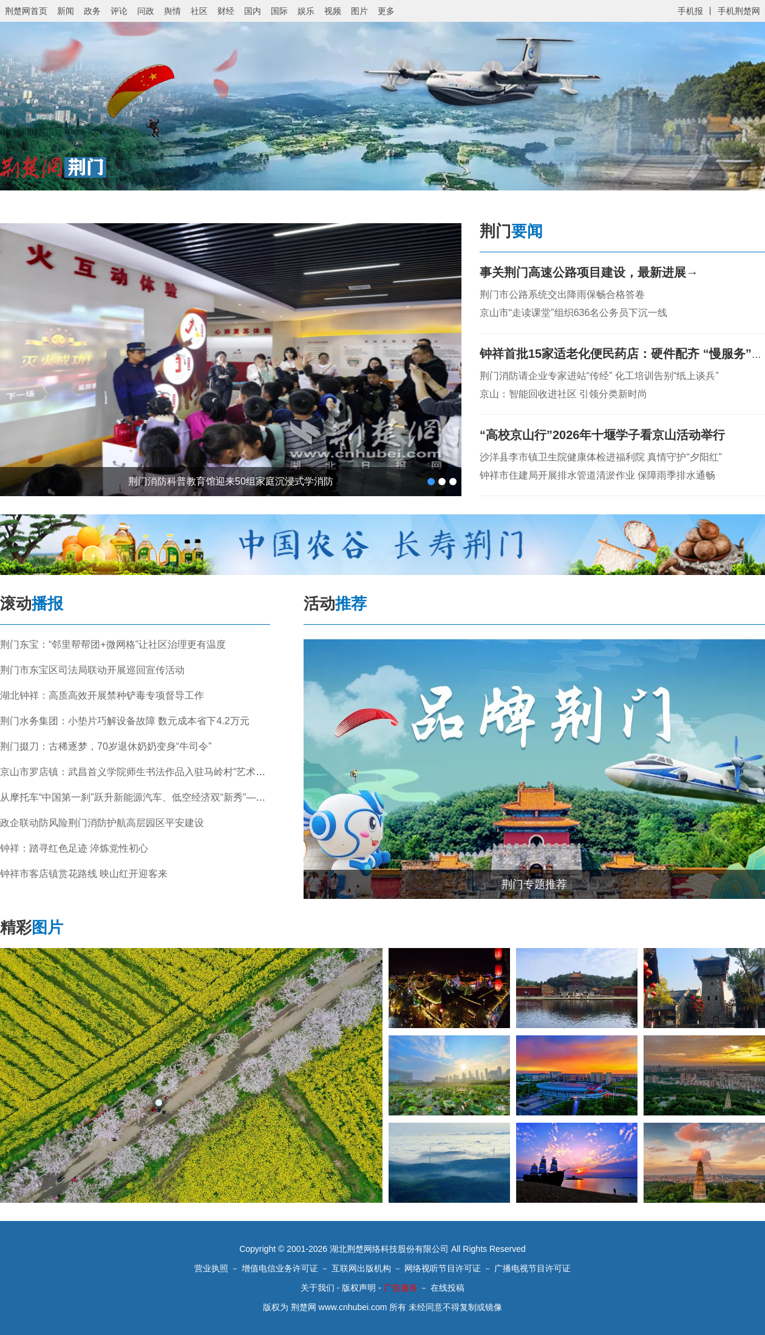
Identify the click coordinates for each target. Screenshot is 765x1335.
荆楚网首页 (26, 11)
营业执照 (211, 1268)
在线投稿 (447, 1288)
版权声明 (359, 1288)
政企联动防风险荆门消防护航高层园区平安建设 (102, 823)
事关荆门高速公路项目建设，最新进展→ (589, 272)
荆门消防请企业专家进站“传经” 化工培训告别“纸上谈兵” (599, 376)
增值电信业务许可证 (280, 1268)
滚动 (31, 603)
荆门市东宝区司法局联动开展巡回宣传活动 (92, 670)
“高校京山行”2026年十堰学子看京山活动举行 (603, 435)
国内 (252, 11)
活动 (335, 603)
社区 (199, 11)
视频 (332, 11)
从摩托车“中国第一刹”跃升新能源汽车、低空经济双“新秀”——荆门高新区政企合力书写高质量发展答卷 (220, 797)
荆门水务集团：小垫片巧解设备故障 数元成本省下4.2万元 (125, 721)
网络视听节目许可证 (442, 1268)
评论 (118, 11)
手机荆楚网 (739, 11)
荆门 (511, 231)
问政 (145, 11)
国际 (279, 11)
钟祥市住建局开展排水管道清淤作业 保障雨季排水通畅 (597, 475)
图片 (359, 11)
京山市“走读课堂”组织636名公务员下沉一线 (573, 313)
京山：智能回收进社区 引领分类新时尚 (563, 394)
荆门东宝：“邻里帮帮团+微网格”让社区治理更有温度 (113, 644)
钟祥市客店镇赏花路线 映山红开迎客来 (84, 874)
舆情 (172, 11)
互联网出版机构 (361, 1268)
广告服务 (401, 1288)
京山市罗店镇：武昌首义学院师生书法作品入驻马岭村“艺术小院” (139, 772)
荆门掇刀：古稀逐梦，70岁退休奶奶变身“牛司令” (105, 746)
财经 (225, 11)
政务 (92, 11)
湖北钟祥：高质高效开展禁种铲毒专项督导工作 (102, 695)
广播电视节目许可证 (532, 1268)
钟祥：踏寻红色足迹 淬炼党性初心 (74, 848)
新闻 (65, 11)
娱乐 (306, 11)
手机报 (690, 11)
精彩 (31, 927)
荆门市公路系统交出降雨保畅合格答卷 (562, 294)
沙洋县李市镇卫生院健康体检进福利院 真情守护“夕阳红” (601, 457)
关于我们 (318, 1288)
